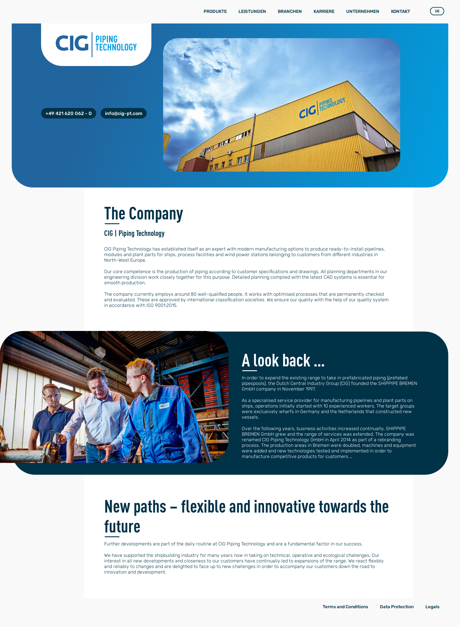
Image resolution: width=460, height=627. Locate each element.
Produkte (215, 11)
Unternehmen (362, 11)
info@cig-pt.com (123, 113)
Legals (432, 606)
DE (437, 11)
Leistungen (252, 11)
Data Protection (397, 606)
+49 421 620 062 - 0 (68, 113)
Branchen (290, 11)
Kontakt (400, 11)
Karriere (324, 11)
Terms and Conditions (345, 606)
